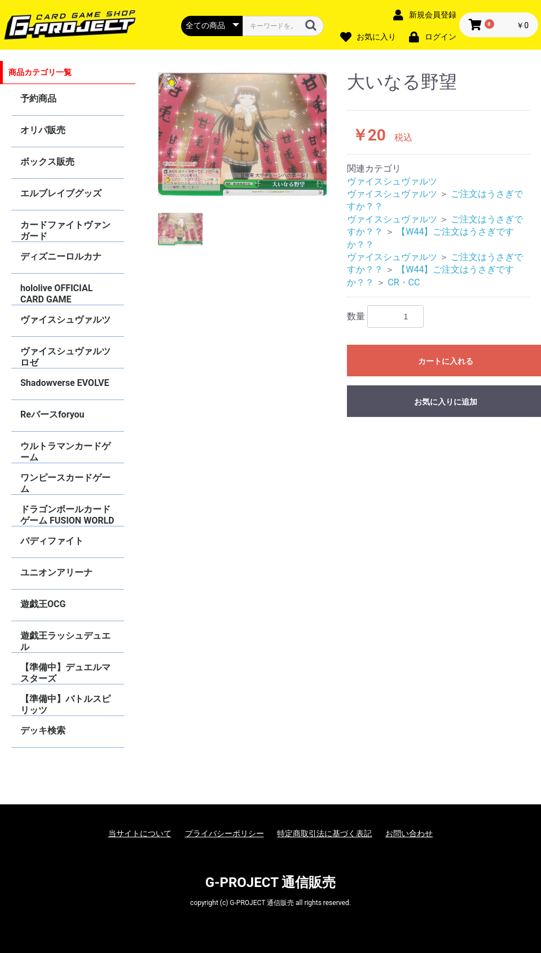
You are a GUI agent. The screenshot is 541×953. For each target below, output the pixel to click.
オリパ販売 (42, 130)
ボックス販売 (47, 161)
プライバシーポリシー (224, 833)
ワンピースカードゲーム (65, 483)
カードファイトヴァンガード (65, 230)
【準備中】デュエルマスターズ (65, 673)
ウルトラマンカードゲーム (65, 452)
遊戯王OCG (42, 604)
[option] (242, 134)
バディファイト (51, 540)
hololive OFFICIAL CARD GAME (56, 294)
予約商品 (38, 98)
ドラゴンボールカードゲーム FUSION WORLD (67, 515)
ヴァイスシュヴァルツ (65, 319)
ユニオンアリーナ (56, 572)
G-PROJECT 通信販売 (270, 882)
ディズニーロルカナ (61, 256)
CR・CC (404, 282)
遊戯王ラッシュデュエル (65, 641)
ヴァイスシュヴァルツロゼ (65, 357)
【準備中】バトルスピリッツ (65, 704)
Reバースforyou (52, 414)
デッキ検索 (42, 730)
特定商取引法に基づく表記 (324, 833)
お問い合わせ (409, 833)
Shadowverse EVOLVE (64, 382)
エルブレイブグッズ (61, 193)
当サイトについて (139, 833)
